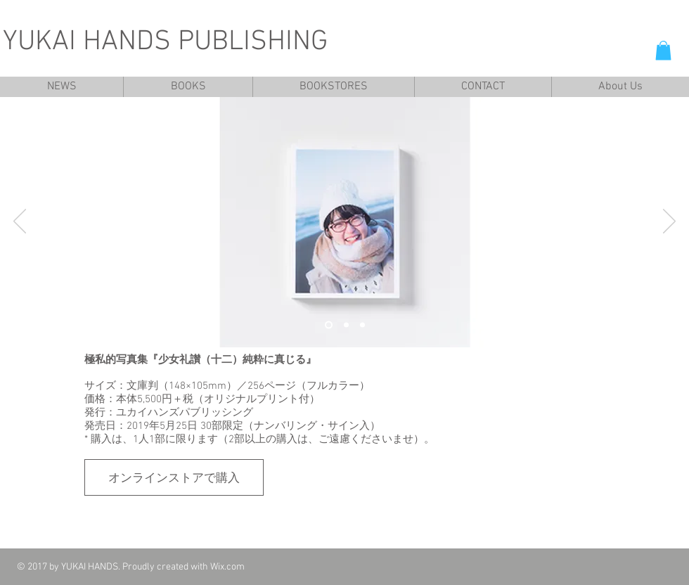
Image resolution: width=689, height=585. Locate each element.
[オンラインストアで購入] (174, 477)
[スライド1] (329, 325)
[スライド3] (362, 325)
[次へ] (669, 222)
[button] (663, 50)
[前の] (19, 222)
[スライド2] (346, 325)
